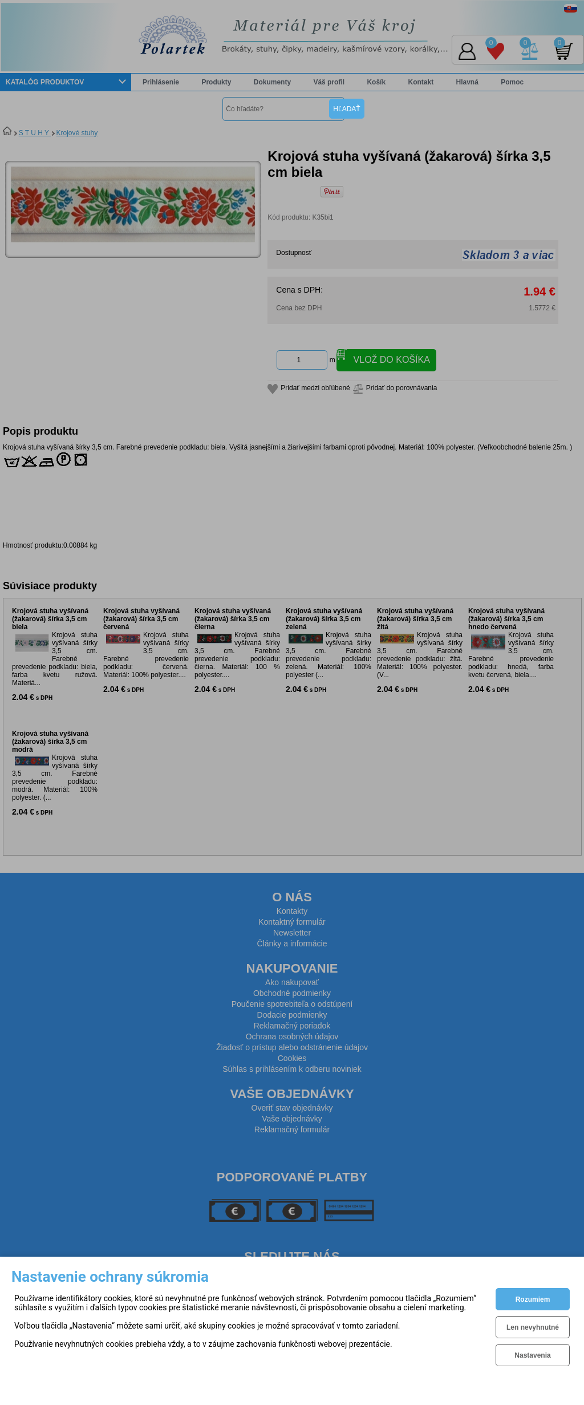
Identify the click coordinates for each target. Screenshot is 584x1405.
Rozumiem (533, 1299)
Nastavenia (532, 1355)
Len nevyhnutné (532, 1327)
